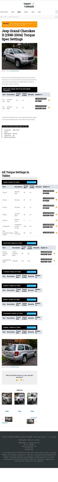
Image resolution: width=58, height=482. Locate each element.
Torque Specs (4, 12)
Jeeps (33, 12)
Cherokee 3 (34, 418)
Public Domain (15, 70)
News (12, 12)
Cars (19, 12)
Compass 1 (5, 423)
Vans (39, 12)
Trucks (26, 12)
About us (30, 439)
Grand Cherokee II (13, 17)
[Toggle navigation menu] (56, 17)
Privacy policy (23, 439)
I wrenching (52, 437)
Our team (37, 439)
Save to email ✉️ (31, 182)
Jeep (6, 17)
